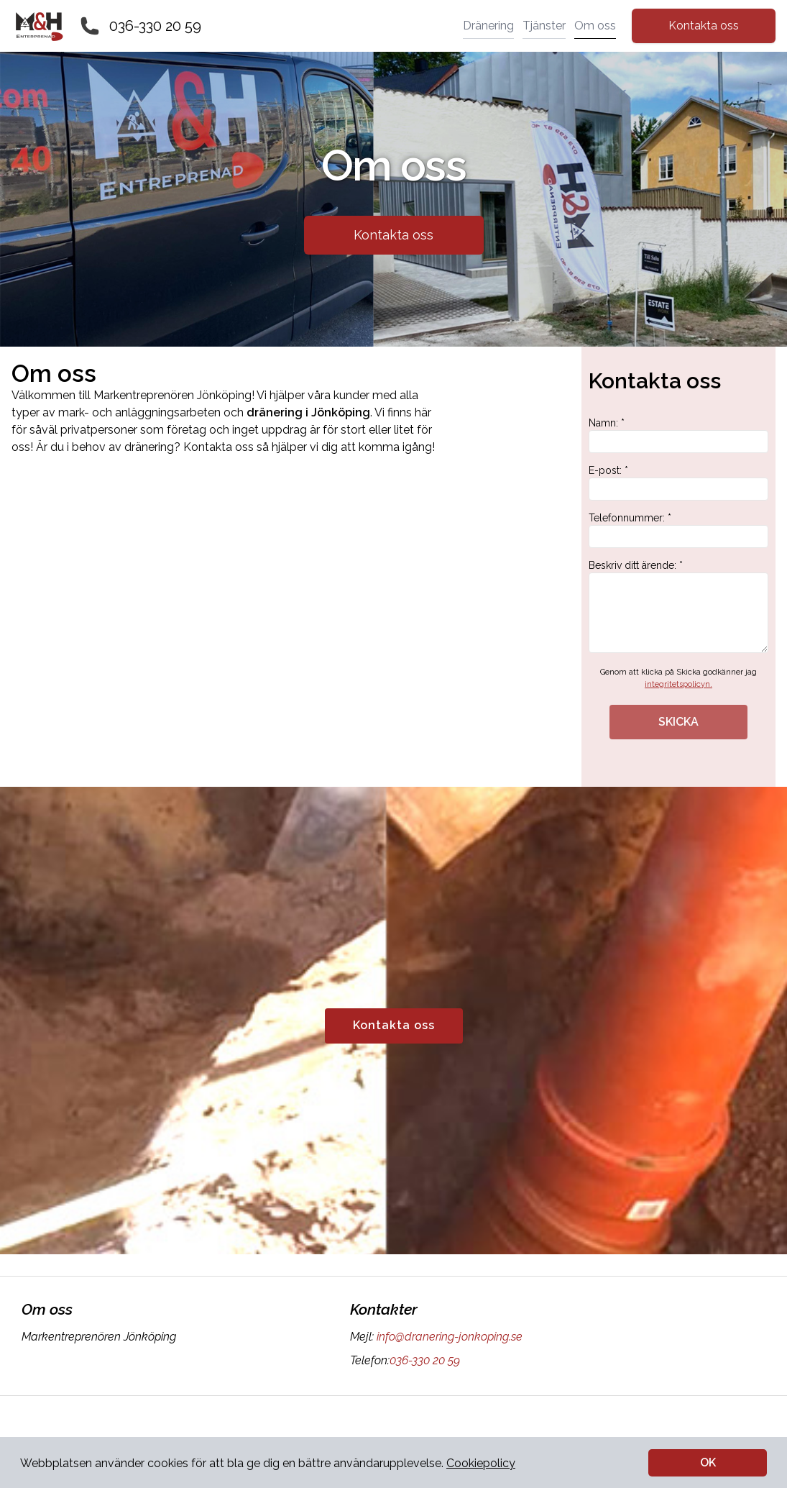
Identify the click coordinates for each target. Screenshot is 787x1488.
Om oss (595, 25)
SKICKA (678, 722)
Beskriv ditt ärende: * (678, 606)
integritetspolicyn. (678, 684)
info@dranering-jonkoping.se (448, 1336)
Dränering (488, 25)
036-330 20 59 (155, 26)
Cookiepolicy (480, 1463)
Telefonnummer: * (678, 530)
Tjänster (544, 25)
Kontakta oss (703, 25)
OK (708, 1462)
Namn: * (678, 435)
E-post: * (678, 483)
